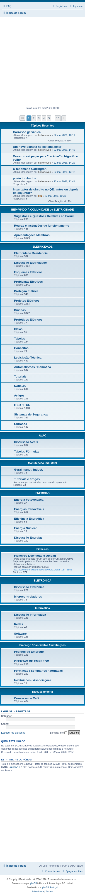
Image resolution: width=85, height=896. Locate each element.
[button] (22, 118)
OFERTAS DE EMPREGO (31, 661)
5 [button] (49, 118)
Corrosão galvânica (27, 132)
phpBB (33, 883)
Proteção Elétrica (26, 291)
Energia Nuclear (25, 528)
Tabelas (19, 338)
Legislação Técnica (27, 357)
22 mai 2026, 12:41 (64, 181)
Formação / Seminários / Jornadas (38, 670)
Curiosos (20, 424)
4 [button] (44, 118)
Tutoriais (20, 376)
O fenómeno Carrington (29, 169)
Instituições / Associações (32, 680)
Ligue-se (6, 711)
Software (20, 633)
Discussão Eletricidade (30, 262)
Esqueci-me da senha (13, 732)
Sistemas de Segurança (31, 414)
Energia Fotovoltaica (29, 499)
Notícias (20, 386)
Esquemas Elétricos (28, 272)
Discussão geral (42, 691)
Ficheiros (42, 549)
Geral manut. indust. (28, 469)
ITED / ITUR (22, 405)
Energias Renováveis (29, 509)
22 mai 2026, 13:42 (64, 172)
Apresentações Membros (32, 235)
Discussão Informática (30, 614)
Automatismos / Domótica (32, 367)
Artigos (19, 395)
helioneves (44, 135)
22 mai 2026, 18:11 (64, 135)
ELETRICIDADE (42, 246)
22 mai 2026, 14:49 (64, 149)
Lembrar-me (58, 732)
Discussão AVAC (26, 442)
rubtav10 (15, 767)
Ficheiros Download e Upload (35, 555)
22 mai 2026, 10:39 (55, 196)
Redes (18, 624)
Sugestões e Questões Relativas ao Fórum (44, 216)
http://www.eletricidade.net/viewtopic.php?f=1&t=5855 (42, 569)
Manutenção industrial (42, 463)
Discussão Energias (28, 537)
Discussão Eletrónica (29, 587)
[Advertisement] (42, 61)
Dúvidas (20, 310)
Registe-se (23, 711)
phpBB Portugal (50, 887)
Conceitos (21, 348)
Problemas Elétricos (28, 281)
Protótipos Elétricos (28, 319)
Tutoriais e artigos (27, 479)
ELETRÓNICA (42, 580)
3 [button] (39, 118)
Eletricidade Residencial (31, 253)
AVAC (42, 435)
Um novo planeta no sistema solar (37, 146)
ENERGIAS (42, 493)
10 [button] (57, 118)
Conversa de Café (26, 698)
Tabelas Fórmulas (26, 451)
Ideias (18, 329)
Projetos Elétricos (26, 300)
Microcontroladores (28, 596)
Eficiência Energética (29, 518)
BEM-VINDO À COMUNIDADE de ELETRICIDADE (42, 209)
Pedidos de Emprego (29, 651)
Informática (42, 608)
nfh (40, 196)
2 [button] (33, 118)
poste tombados (24, 178)
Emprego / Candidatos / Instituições (42, 645)
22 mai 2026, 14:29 (64, 162)
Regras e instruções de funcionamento (41, 225)
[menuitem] (6, 6)
